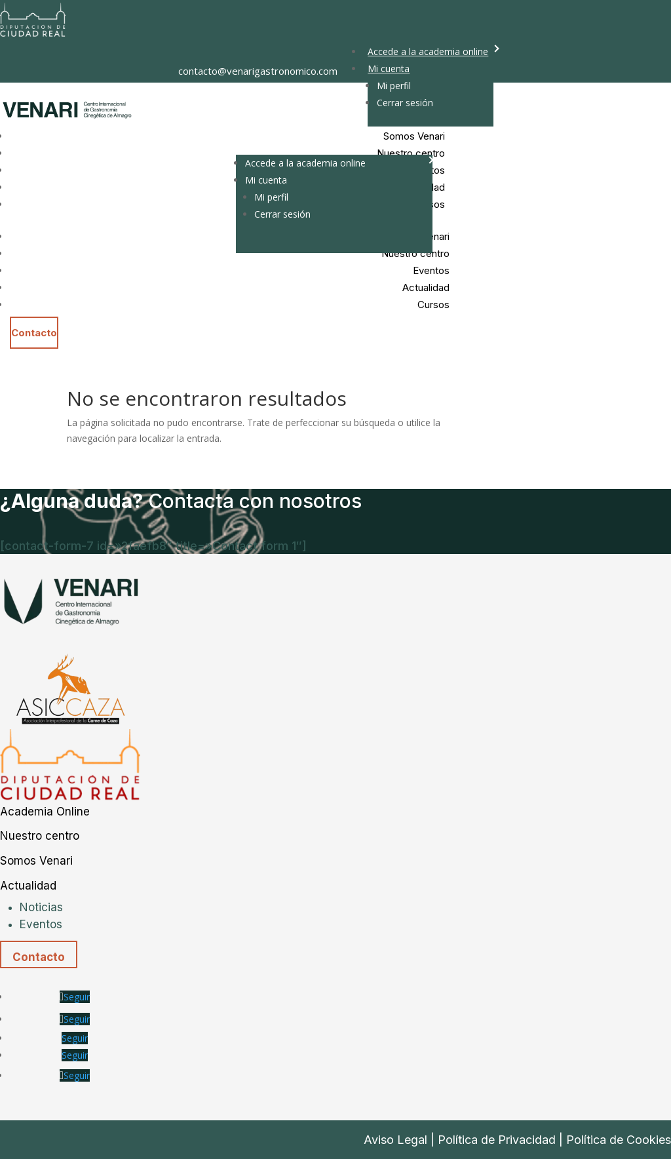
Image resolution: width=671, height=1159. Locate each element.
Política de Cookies (618, 1140)
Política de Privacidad (497, 1140)
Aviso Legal (395, 1140)
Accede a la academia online (428, 51)
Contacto (34, 332)
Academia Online (45, 811)
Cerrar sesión (405, 102)
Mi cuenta (389, 68)
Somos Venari (36, 860)
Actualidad (426, 287)
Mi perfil (394, 85)
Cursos (433, 304)
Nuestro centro (39, 835)
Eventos (431, 270)
